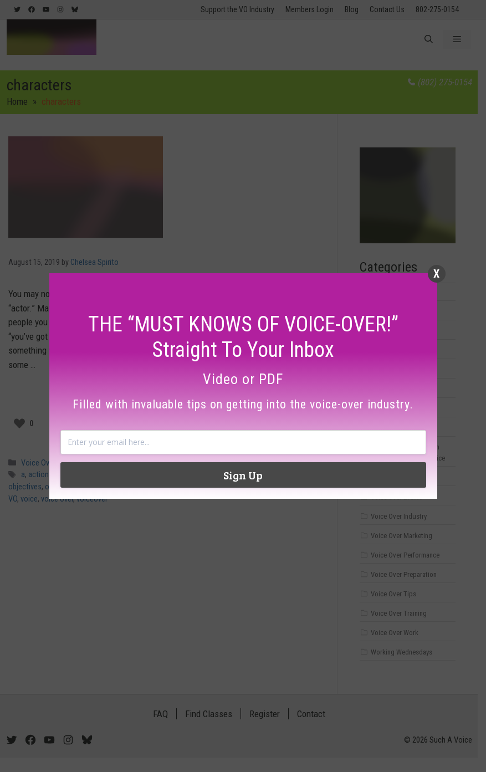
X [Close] (436, 273)
